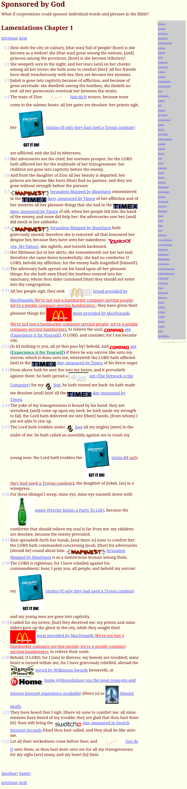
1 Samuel (162, 67)
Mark (161, 215)
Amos (161, 163)
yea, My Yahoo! (24, 246)
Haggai (161, 196)
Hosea (161, 153)
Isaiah (161, 129)
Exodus (162, 28)
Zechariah (163, 201)
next (23, 38)
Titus (160, 287)
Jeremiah (162, 134)
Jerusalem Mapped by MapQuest (80, 191)
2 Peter (161, 312)
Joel (160, 158)
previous (9, 38)
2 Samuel (162, 62)
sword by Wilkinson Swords (61, 670)
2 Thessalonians (166, 273)
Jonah (161, 172)
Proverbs (162, 115)
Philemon (163, 292)
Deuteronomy (165, 43)
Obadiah (162, 167)
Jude (160, 331)
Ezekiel (162, 143)
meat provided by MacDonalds (74, 321)
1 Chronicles (164, 81)
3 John (161, 326)
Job (159, 105)
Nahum (162, 182)
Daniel (161, 148)
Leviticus (162, 33)
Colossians (163, 263)
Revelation (163, 335)
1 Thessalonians (166, 268)
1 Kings (162, 71)
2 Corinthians (165, 244)
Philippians (164, 259)
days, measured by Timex (71, 198)
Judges (161, 52)
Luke (160, 220)
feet (57, 384)
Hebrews (162, 297)
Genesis (162, 23)
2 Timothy (163, 283)
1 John (161, 316)
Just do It (78, 96)
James (161, 302)
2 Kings (162, 76)
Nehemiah (163, 95)
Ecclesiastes (164, 119)
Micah (161, 177)
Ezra (160, 91)
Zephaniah (163, 191)
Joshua (161, 47)
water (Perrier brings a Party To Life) (69, 510)
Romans (162, 235)
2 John (161, 321)
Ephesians (163, 254)
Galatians (163, 249)
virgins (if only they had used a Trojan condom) (90, 127)
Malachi (162, 206)
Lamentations (165, 139)
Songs (161, 124)
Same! (25, 773)
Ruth (160, 57)
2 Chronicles (164, 86)
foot (79, 427)
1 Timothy (163, 278)
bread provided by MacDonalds (72, 298)
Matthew (162, 211)
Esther (161, 100)
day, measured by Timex (80, 362)
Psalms (161, 110)
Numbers (163, 38)
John (160, 225)
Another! (9, 773)
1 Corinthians (165, 240)
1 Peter (161, 307)
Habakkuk (163, 187)
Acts (160, 230)
